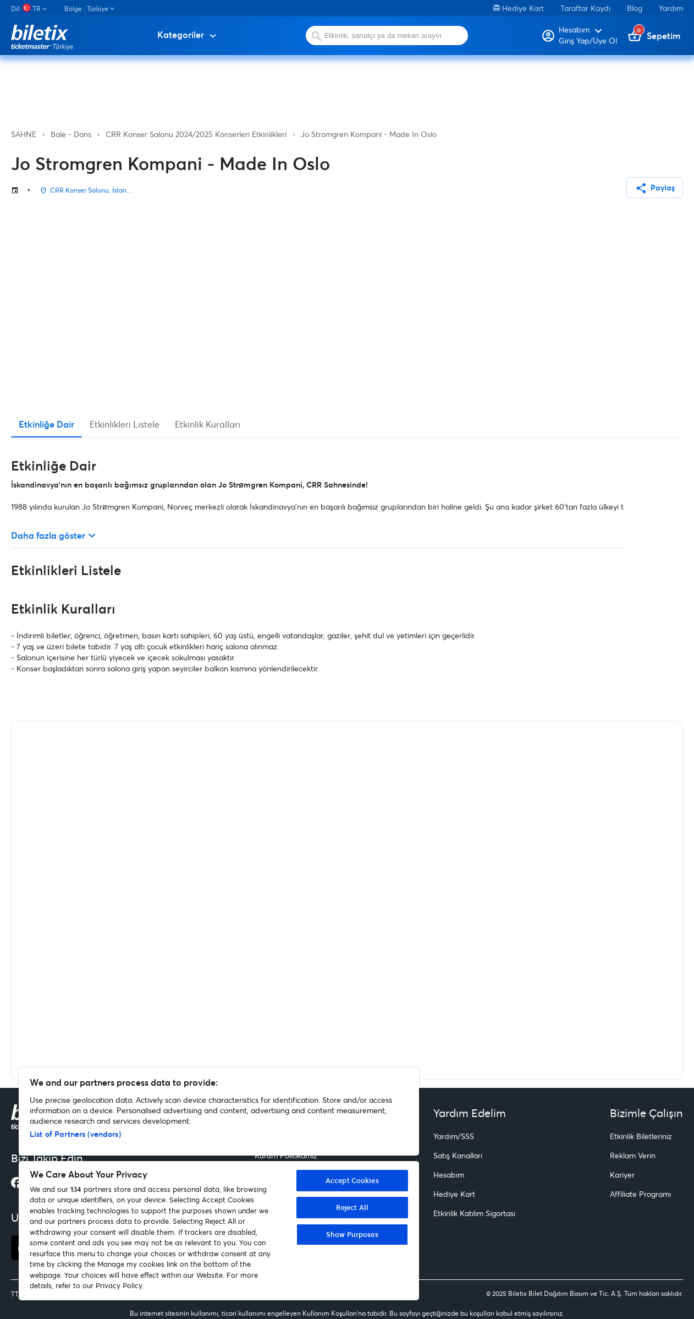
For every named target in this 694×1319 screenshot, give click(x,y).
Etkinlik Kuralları (207, 424)
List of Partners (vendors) (75, 1134)
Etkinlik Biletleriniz (641, 1136)
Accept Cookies (352, 1180)
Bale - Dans (71, 134)
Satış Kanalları (457, 1155)
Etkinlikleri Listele (124, 424)
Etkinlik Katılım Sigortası (474, 1213)
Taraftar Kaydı (585, 8)
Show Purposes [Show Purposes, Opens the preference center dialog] (352, 1234)
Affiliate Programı (640, 1194)
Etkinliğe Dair (46, 424)
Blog (634, 8)
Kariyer (622, 1174)
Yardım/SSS (453, 1136)
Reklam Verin (633, 1155)
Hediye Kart (518, 8)
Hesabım (448, 1174)
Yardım (671, 8)
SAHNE (23, 134)
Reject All (352, 1207)
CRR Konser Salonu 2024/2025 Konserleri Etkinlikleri (196, 134)
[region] (219, 1183)
